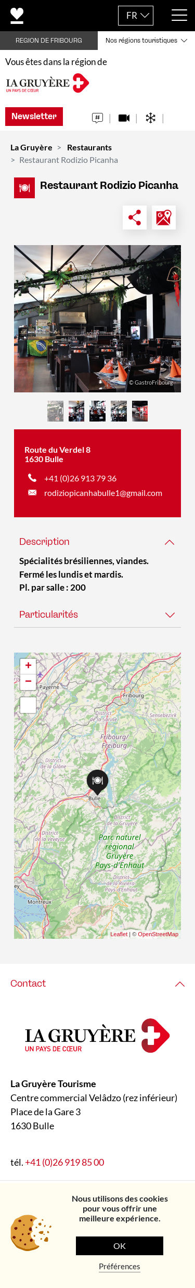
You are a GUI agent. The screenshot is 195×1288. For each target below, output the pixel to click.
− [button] (28, 682)
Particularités (48, 614)
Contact (28, 983)
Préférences (119, 1266)
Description (44, 541)
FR (131, 15)
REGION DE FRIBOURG (49, 40)
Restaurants (89, 147)
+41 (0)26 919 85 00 (64, 1161)
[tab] (97, 542)
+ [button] (28, 666)
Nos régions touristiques (141, 40)
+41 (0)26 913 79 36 (80, 478)
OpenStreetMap (158, 934)
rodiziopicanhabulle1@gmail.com (103, 493)
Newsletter (34, 116)
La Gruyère (31, 147)
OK (119, 1246)
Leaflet (118, 934)
